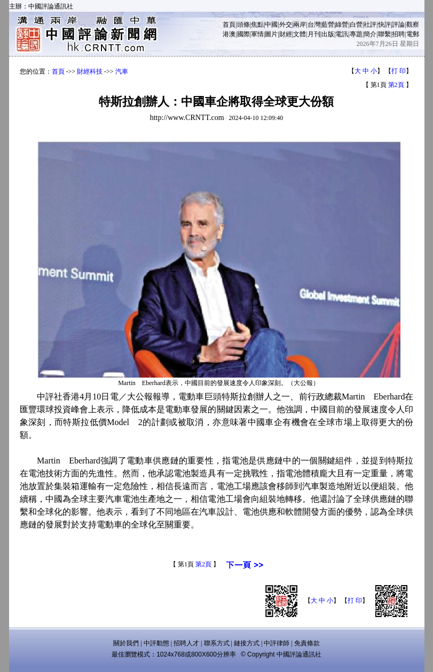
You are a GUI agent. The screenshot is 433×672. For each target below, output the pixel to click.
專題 (356, 34)
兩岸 (299, 24)
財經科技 (90, 71)
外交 (285, 24)
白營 (356, 24)
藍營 (327, 24)
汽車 (121, 71)
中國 (271, 24)
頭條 (243, 24)
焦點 (257, 24)
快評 (384, 24)
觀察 (412, 24)
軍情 (257, 34)
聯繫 (384, 34)
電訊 (341, 34)
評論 (398, 24)
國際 (243, 34)
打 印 (398, 71)
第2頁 (396, 85)
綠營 (341, 24)
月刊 (314, 34)
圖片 (271, 34)
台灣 (314, 24)
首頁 (229, 24)
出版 (327, 34)
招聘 (398, 34)
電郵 (412, 34)
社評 (370, 24)
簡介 (370, 34)
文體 (299, 34)
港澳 (229, 34)
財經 (285, 34)
